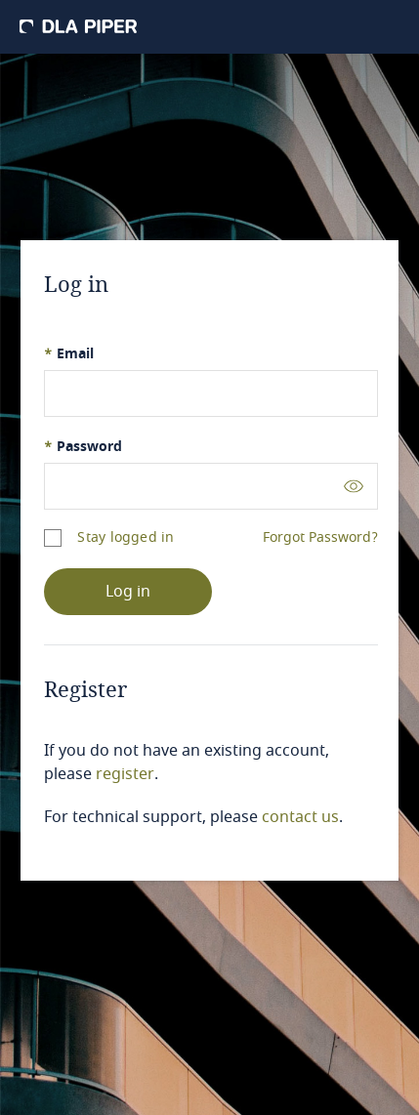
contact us (300, 817)
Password (83, 446)
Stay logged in (125, 537)
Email (69, 354)
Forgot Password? (320, 538)
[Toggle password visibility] (353, 486)
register (125, 774)
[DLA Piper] (78, 26)
